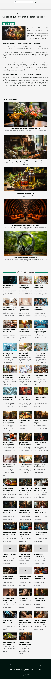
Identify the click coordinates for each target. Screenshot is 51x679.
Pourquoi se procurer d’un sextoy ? (39, 556)
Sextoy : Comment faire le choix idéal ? (10, 556)
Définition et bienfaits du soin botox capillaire (25, 622)
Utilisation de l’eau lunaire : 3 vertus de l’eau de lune (10, 534)
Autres (9, 13)
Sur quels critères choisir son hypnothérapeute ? (25, 225)
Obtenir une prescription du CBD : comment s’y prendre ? (25, 161)
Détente (12, 670)
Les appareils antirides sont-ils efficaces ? (25, 600)
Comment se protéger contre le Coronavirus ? (25, 399)
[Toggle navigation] (4, 6)
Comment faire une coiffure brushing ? (8, 600)
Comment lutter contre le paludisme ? (24, 423)
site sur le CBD (15, 50)
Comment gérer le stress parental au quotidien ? (25, 490)
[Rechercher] (23, 2)
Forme (32, 670)
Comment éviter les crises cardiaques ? (40, 445)
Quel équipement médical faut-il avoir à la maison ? (25, 534)
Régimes (25, 670)
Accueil (4, 13)
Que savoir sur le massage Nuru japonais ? (25, 578)
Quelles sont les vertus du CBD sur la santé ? (25, 257)
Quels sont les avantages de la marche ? (9, 423)
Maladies (19, 670)
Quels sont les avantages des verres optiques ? (9, 445)
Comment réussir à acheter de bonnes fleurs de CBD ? (25, 128)
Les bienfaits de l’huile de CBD (25, 193)
